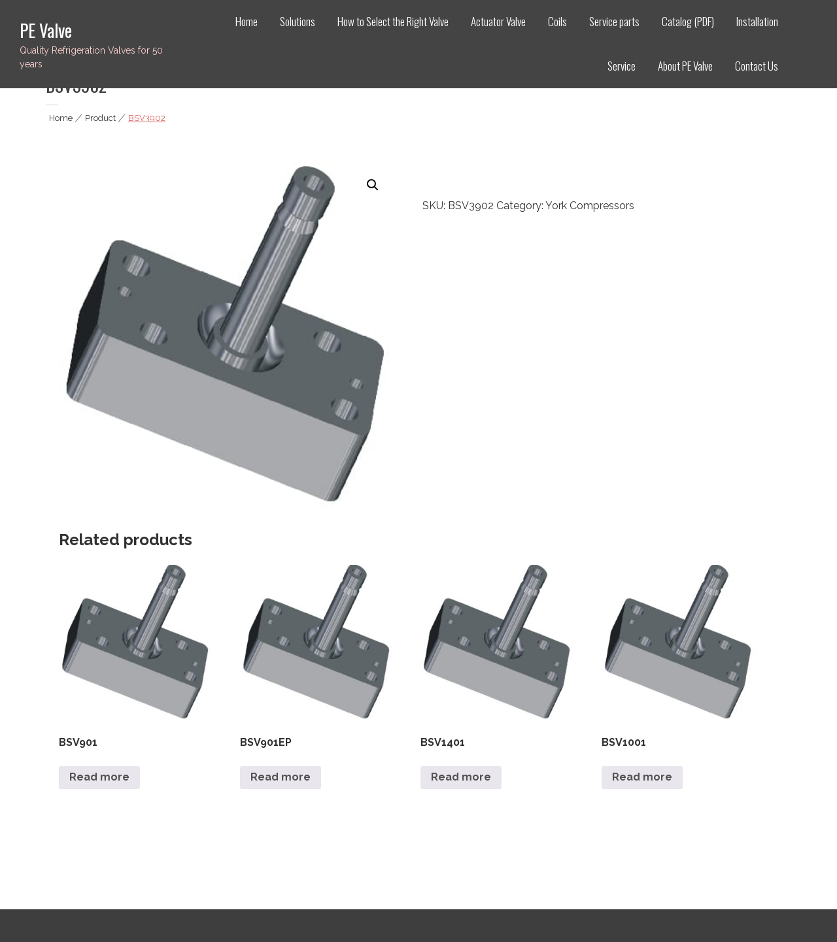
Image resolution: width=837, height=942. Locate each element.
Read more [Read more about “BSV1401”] (461, 777)
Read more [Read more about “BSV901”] (99, 777)
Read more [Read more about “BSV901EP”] (280, 777)
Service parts (614, 21)
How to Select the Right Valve (393, 21)
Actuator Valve (498, 21)
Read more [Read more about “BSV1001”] (642, 777)
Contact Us (756, 66)
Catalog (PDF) (688, 21)
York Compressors (589, 205)
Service (621, 66)
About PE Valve (685, 66)
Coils (557, 21)
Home (246, 21)
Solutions (297, 21)
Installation (757, 21)
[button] (372, 185)
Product (100, 118)
